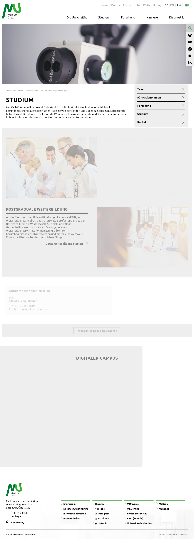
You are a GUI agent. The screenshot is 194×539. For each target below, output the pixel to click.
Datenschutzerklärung (75, 508)
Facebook (102, 518)
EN (172, 5)
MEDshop (164, 508)
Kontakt (160, 122)
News (104, 5)
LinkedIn (101, 523)
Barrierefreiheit (72, 518)
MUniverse (133, 503)
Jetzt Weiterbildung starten (64, 243)
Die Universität (77, 17)
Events (115, 5)
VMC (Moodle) (135, 518)
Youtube (100, 508)
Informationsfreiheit (74, 513)
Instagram (102, 513)
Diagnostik (176, 17)
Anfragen (17, 516)
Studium (104, 17)
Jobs (137, 5)
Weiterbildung (152, 5)
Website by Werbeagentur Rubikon (173, 534)
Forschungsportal (137, 513)
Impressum (69, 503)
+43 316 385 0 (20, 512)
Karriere (152, 17)
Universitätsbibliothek (139, 523)
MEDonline (133, 508)
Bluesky (99, 503)
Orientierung (17, 522)
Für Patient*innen (160, 97)
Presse (127, 5)
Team (160, 89)
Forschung (128, 17)
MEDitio (163, 503)
